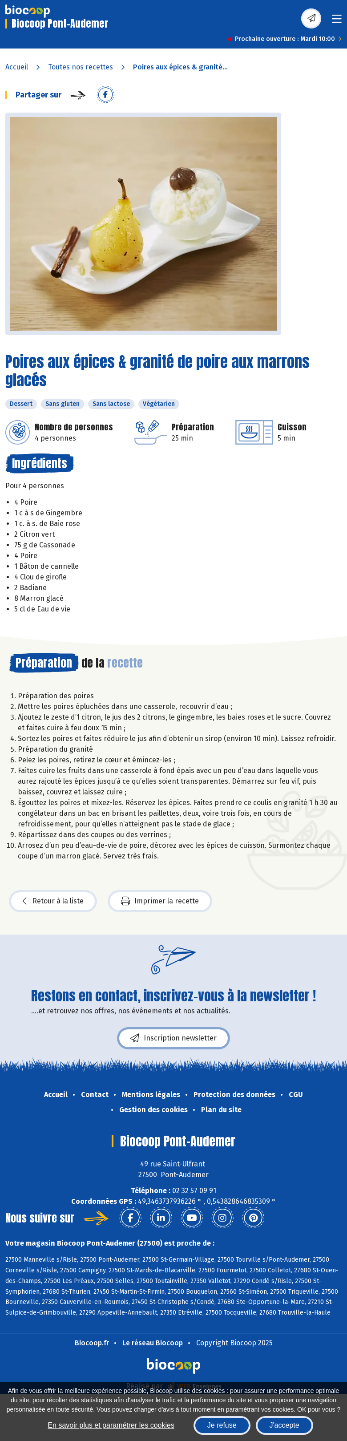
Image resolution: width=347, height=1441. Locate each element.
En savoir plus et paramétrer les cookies (111, 1425)
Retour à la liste (53, 901)
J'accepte (284, 1425)
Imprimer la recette (160, 901)
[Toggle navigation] (337, 21)
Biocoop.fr (92, 1343)
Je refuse (222, 1425)
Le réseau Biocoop (152, 1343)
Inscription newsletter (173, 1038)
